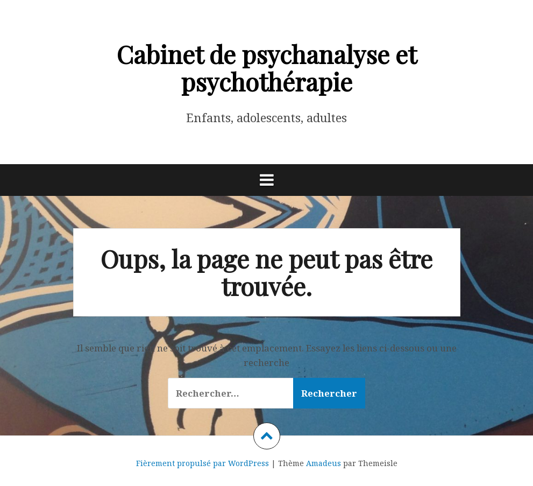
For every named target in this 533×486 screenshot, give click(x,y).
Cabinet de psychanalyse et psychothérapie (267, 67)
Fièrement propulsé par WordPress (202, 463)
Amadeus (323, 463)
